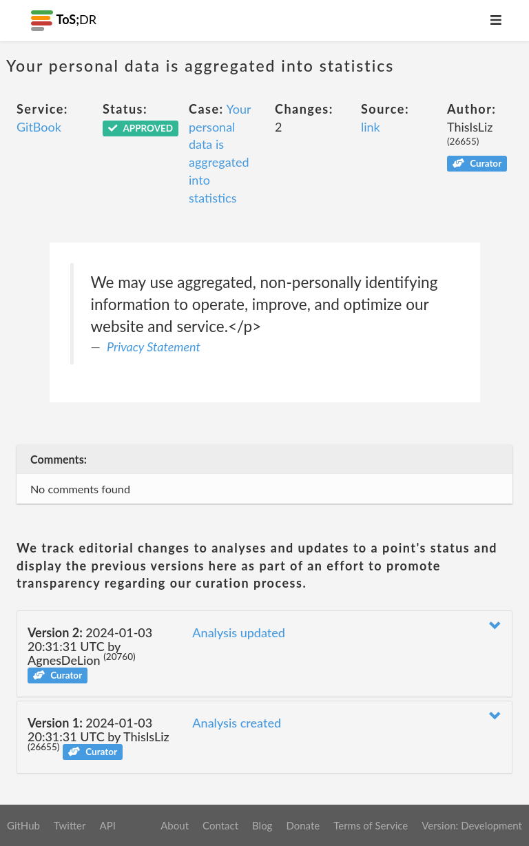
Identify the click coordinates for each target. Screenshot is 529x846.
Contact (220, 825)
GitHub (23, 825)
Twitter (70, 825)
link (370, 126)
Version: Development (472, 825)
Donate (303, 825)
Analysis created (236, 722)
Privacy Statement (153, 346)
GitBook (39, 126)
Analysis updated (238, 632)
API (107, 825)
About (174, 825)
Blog (262, 825)
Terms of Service (370, 825)
